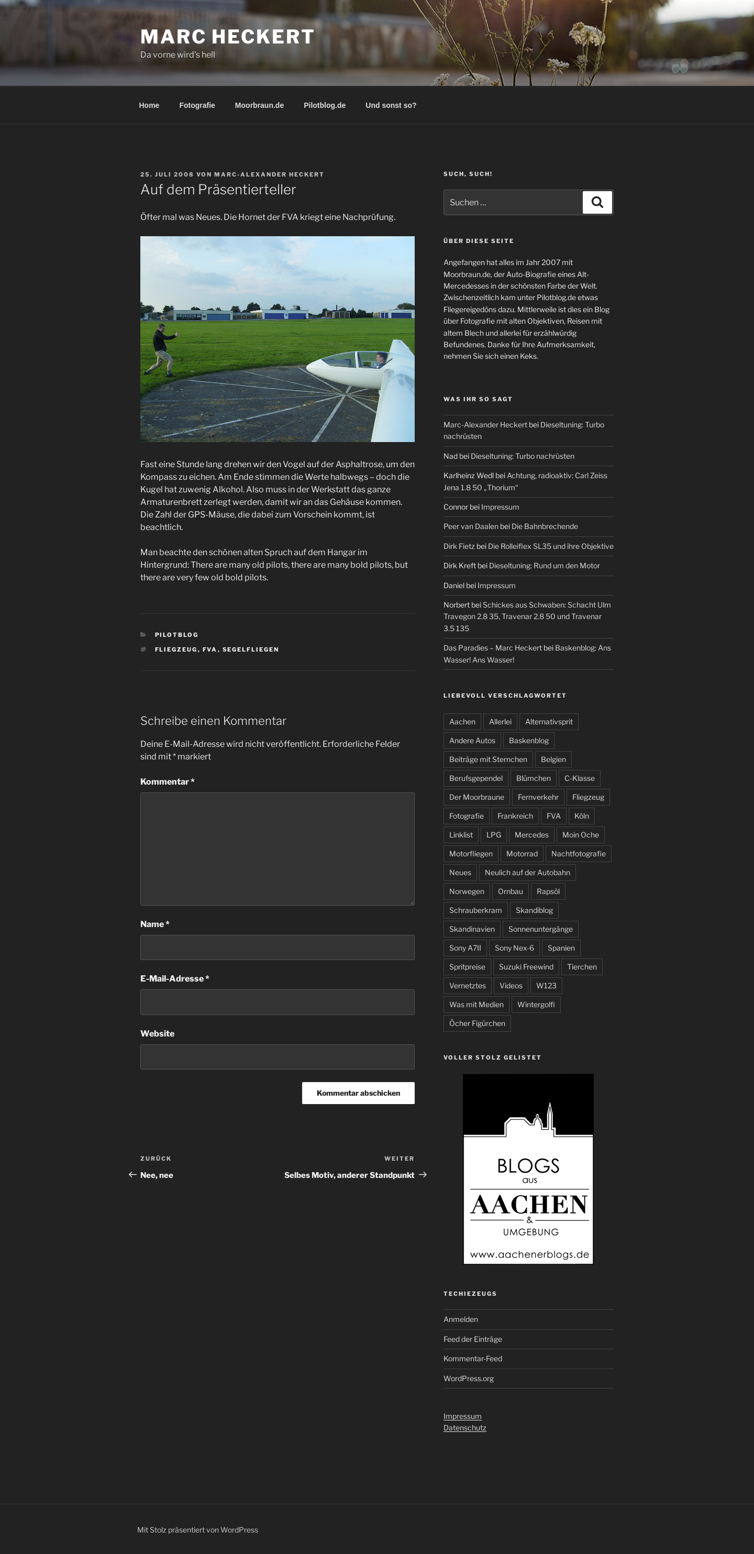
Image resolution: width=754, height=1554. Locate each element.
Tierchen (582, 966)
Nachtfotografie (578, 853)
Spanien (561, 947)
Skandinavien (472, 928)
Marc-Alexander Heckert (269, 174)
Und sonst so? (390, 105)
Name (155, 924)
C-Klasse (579, 778)
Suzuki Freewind (526, 966)
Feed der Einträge (472, 1339)
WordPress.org (468, 1378)
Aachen (462, 721)
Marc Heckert (228, 36)
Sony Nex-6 (514, 947)
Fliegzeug (176, 649)
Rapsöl (548, 891)
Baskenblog (529, 740)
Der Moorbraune (476, 796)
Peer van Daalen (470, 526)
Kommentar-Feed (472, 1358)
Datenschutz (464, 1427)
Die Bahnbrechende (545, 526)
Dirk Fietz (459, 546)
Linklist (461, 834)
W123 (546, 985)
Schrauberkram (475, 910)
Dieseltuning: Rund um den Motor (544, 565)
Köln (581, 815)
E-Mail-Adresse (174, 979)
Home (149, 105)
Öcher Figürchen (477, 1023)
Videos (511, 985)
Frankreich (515, 815)
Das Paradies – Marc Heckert (492, 647)
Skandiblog (534, 910)
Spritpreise (467, 966)
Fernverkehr (538, 796)
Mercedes (532, 834)
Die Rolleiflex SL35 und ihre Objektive (551, 546)
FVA (210, 649)
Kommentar (167, 782)
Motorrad (522, 853)
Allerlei (500, 721)
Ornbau (510, 891)
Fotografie (197, 105)
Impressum (500, 506)
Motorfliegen (471, 853)
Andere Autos (472, 740)
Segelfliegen (251, 649)
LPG (493, 834)
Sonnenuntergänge (540, 928)
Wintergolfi (536, 1004)
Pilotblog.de (325, 105)
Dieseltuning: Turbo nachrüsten (522, 455)
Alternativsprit (549, 721)
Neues (460, 872)
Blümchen (533, 778)
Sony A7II (465, 947)
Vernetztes (467, 985)
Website (157, 1034)
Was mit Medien (476, 1004)
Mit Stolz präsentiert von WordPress (197, 1529)
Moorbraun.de (259, 105)
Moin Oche (580, 834)
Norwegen (466, 891)
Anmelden (460, 1319)
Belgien (553, 759)
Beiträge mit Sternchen (488, 759)
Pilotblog (177, 634)
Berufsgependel (476, 778)
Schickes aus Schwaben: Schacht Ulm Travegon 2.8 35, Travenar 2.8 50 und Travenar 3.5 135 (527, 616)
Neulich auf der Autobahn (527, 872)
